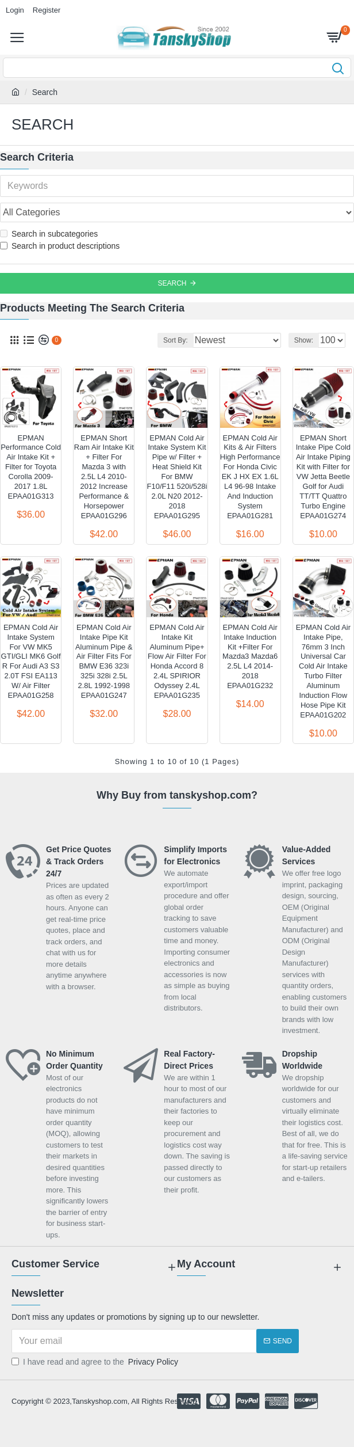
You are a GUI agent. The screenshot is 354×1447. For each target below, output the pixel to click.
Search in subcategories (49, 233)
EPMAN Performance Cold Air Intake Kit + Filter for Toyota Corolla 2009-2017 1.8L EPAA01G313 (31, 467)
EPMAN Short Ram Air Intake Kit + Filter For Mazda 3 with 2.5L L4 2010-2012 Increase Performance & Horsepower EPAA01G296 (104, 477)
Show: (303, 340)
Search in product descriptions (60, 245)
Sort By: (175, 340)
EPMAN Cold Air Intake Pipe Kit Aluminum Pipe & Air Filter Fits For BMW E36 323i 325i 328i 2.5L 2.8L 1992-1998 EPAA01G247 (104, 661)
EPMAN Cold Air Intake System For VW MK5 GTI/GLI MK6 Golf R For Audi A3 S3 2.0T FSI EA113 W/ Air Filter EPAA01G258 (31, 661)
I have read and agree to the (95, 1362)
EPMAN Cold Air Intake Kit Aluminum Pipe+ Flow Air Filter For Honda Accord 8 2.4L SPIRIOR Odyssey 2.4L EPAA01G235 (177, 661)
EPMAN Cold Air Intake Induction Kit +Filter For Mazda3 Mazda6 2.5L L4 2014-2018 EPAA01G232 (250, 656)
